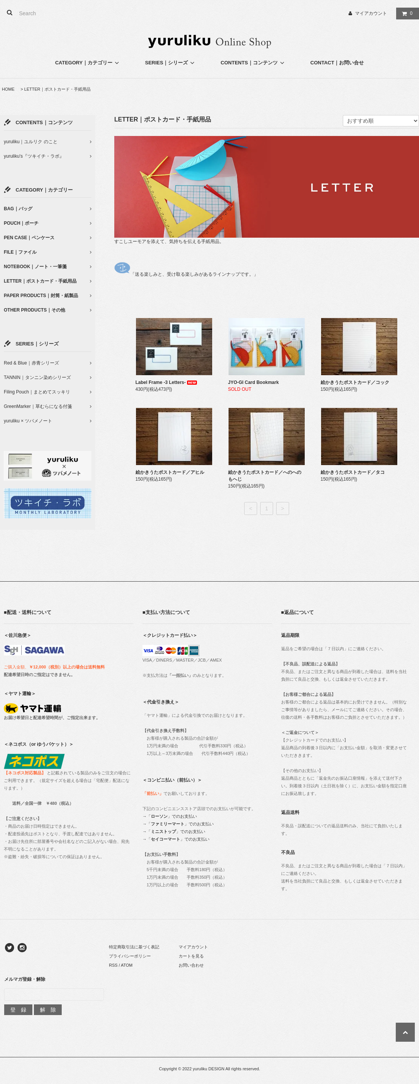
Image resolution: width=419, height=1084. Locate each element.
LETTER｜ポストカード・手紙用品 (57, 89)
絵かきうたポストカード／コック (355, 382)
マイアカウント (371, 13)
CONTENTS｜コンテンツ (253, 63)
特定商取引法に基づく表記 (134, 947)
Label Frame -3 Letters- (167, 382)
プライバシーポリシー (130, 956)
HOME (8, 89)
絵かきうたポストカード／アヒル (170, 472)
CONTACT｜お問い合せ (337, 63)
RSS (113, 965)
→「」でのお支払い (169, 816)
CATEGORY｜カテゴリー (88, 63)
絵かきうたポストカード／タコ (353, 472)
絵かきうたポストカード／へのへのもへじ (264, 476)
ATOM (127, 965)
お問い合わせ (191, 965)
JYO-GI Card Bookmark (253, 382)
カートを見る (191, 956)
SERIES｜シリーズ (171, 63)
